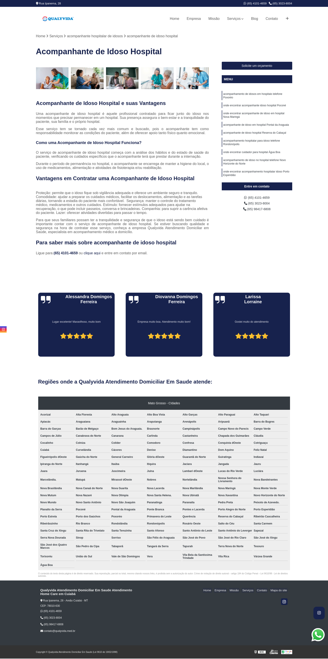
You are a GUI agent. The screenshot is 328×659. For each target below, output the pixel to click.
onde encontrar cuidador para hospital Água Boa (251, 156)
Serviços (234, 19)
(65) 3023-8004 (280, 3)
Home (174, 19)
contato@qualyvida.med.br (57, 631)
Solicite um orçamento (257, 66)
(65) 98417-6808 (257, 210)
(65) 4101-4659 (255, 3)
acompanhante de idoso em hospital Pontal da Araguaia (256, 127)
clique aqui (92, 253)
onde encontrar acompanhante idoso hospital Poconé (254, 107)
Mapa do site (279, 590)
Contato (271, 19)
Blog (254, 19)
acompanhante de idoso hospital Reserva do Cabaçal (254, 136)
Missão (214, 19)
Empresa (194, 19)
